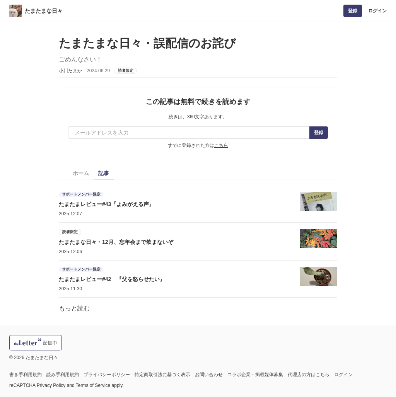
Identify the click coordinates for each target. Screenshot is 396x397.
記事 (103, 173)
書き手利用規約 (25, 374)
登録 (352, 11)
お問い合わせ (209, 374)
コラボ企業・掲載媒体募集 (255, 374)
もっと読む (74, 308)
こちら (221, 145)
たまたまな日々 (44, 11)
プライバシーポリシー (107, 374)
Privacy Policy (51, 385)
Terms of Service (93, 385)
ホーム (81, 173)
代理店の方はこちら (308, 374)
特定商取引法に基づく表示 (162, 374)
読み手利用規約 (62, 374)
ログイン (377, 11)
